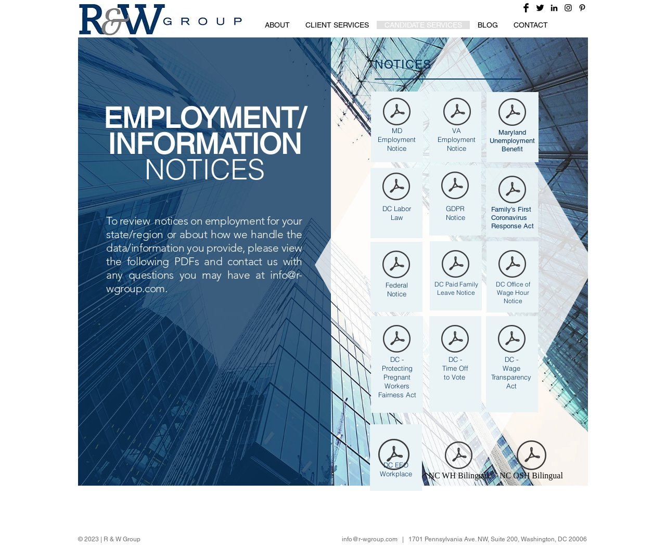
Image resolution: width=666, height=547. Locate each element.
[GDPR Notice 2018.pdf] (455, 187)
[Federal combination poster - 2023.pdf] (396, 266)
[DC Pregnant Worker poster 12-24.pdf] (396, 340)
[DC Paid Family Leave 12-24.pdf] (455, 265)
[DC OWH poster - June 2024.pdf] (512, 265)
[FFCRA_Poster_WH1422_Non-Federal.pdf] (512, 191)
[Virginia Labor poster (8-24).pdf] (457, 113)
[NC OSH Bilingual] (531, 462)
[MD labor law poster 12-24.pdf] (396, 113)
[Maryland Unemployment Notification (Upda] (512, 113)
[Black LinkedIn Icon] (554, 7)
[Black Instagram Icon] (568, 7)
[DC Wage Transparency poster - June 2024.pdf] (511, 340)
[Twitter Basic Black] (540, 7)
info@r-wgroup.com (370, 539)
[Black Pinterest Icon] (582, 7)
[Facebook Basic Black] (526, 7)
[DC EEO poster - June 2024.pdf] (394, 455)
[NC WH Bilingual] (458, 462)
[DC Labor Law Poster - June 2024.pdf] (396, 188)
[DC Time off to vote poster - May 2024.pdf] (455, 340)
